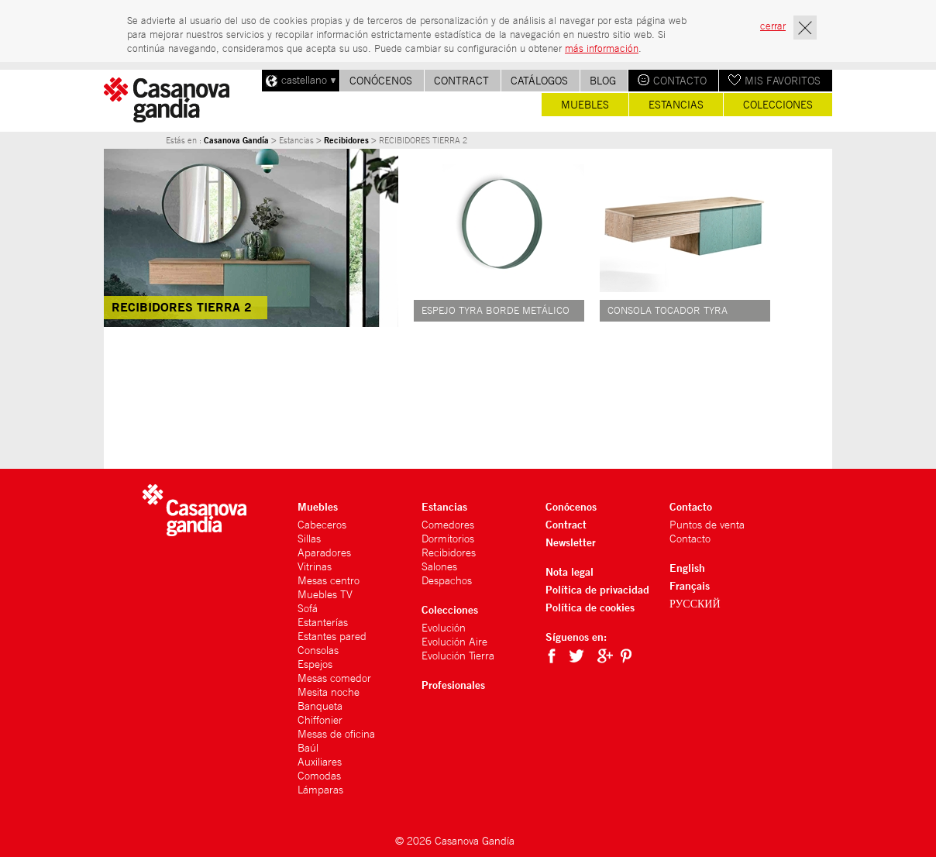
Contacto (680, 80)
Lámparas (320, 789)
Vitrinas (315, 566)
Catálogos (539, 80)
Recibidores (346, 140)
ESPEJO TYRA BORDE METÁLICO (496, 310)
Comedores (448, 524)
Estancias (676, 104)
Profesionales (453, 684)
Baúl (308, 748)
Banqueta (320, 706)
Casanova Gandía (236, 140)
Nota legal (569, 571)
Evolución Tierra (458, 655)
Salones (439, 566)
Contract (461, 80)
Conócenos (380, 80)
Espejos (315, 664)
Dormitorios (448, 538)
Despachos (447, 580)
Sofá (308, 608)
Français (689, 585)
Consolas (318, 650)
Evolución (444, 627)
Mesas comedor (334, 678)
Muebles (585, 104)
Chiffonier (320, 720)
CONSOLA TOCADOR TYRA (667, 310)
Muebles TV (325, 594)
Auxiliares (320, 761)
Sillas (309, 538)
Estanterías (323, 622)
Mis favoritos (783, 80)
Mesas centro (329, 580)
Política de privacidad (597, 589)
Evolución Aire (454, 641)
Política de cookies (590, 607)
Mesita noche (329, 692)
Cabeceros (322, 524)
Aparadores (324, 552)
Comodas (319, 775)
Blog (603, 80)
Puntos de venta (707, 524)
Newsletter (570, 542)
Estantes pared (332, 636)
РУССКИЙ (695, 603)
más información (601, 48)
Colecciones (778, 104)
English (687, 567)
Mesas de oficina (336, 734)
